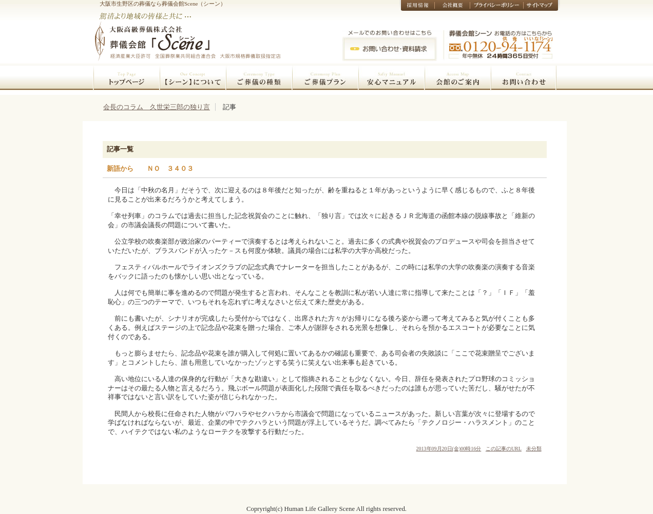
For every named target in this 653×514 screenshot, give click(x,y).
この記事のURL (504, 448)
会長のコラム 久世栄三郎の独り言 (156, 107)
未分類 (534, 448)
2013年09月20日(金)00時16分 (449, 448)
